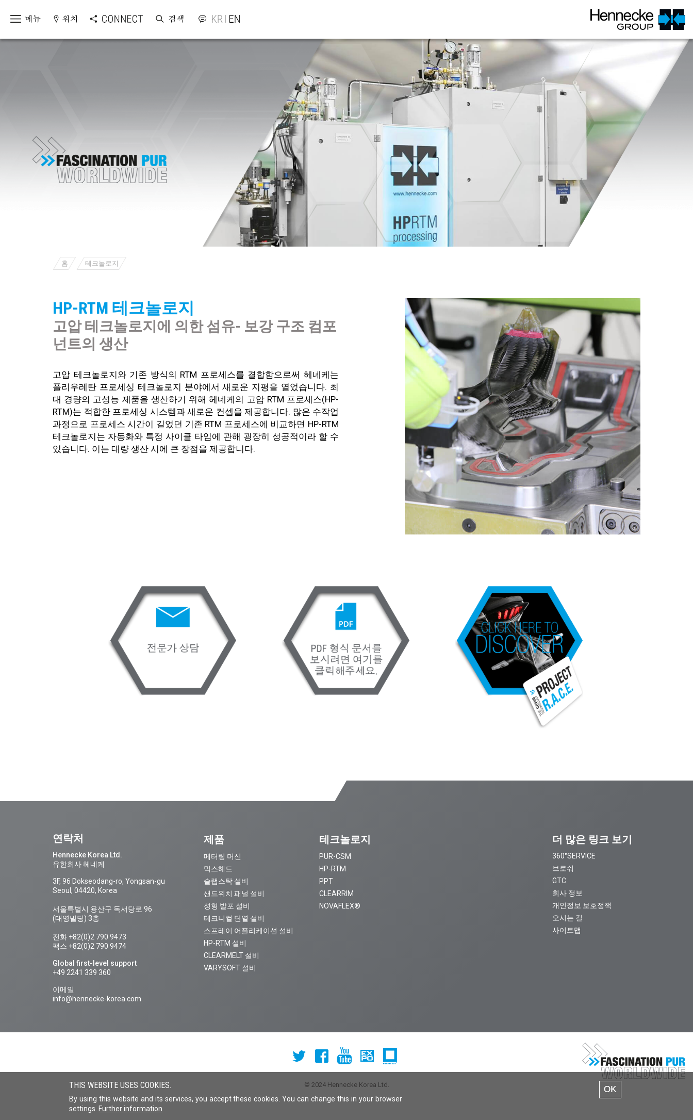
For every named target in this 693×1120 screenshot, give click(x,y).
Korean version (218, 19)
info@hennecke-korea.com (97, 999)
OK (610, 1093)
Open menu (21, 19)
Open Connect (106, 19)
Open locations (65, 19)
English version (233, 19)
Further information (130, 1112)
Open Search (169, 19)
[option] (523, 416)
